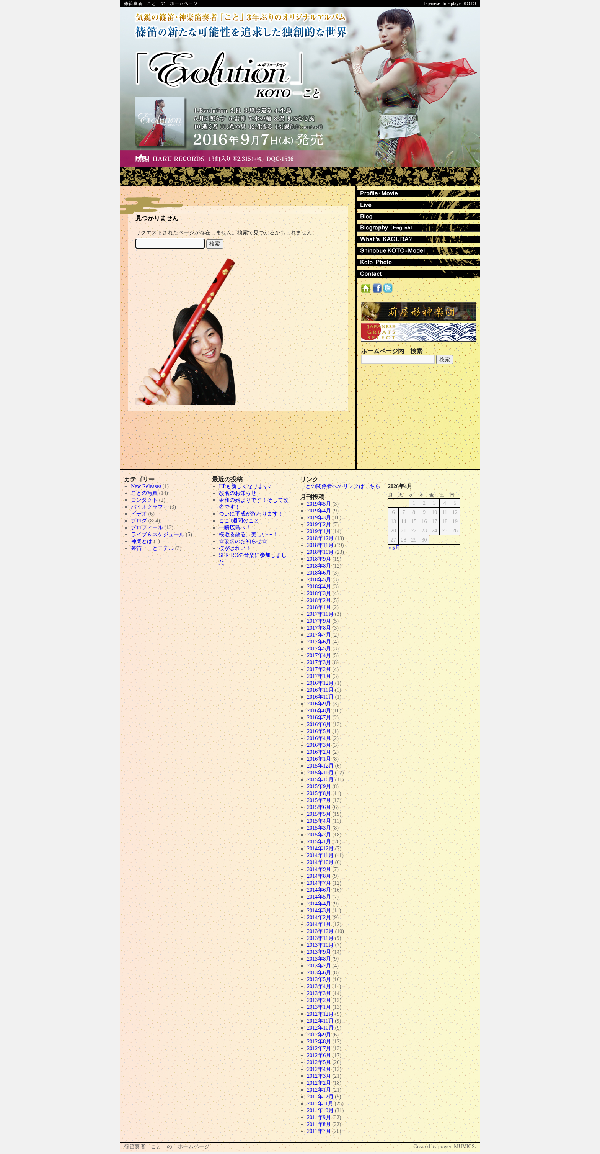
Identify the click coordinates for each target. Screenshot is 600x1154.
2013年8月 (319, 959)
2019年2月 (319, 524)
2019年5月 (319, 504)
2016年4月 (319, 738)
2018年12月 (320, 538)
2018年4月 (319, 586)
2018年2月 (319, 600)
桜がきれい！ (235, 548)
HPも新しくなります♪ (245, 486)
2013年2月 (319, 1000)
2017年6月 (319, 642)
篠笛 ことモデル (152, 548)
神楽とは (141, 541)
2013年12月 (320, 931)
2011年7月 (319, 1131)
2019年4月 (319, 511)
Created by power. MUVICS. (444, 1146)
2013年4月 (319, 986)
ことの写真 (144, 493)
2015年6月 (319, 807)
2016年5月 (319, 731)
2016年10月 (320, 697)
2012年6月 (319, 1055)
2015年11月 (320, 773)
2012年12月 (320, 1014)
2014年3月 (319, 910)
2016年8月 (319, 711)
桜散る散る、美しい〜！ (248, 534)
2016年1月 (319, 759)
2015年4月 (319, 821)
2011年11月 (320, 1104)
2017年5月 (319, 648)
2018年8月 (319, 566)
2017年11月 (320, 614)
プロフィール (147, 527)
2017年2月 (319, 669)
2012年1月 (319, 1090)
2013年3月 (319, 993)
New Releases (146, 486)
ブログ (139, 521)
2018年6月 (319, 573)
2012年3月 (319, 1076)
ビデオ (139, 514)
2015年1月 (319, 842)
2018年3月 (319, 593)
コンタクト (144, 500)
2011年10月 (320, 1110)
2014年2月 (319, 917)
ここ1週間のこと (239, 521)
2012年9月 (319, 1035)
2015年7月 (319, 800)
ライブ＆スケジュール (157, 534)
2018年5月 (319, 580)
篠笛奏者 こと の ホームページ (160, 3)
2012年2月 (319, 1083)
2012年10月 (320, 1028)
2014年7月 (319, 883)
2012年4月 (319, 1069)
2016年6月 (319, 724)
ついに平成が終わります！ (251, 514)
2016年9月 (319, 704)
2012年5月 (319, 1062)
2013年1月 (319, 1007)
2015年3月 (319, 828)
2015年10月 (320, 779)
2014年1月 (319, 924)
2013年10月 (320, 945)
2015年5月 (319, 814)
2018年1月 (319, 607)
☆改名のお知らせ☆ (243, 541)
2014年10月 (320, 862)
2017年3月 (319, 662)
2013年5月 (319, 979)
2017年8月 (319, 628)
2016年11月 (320, 690)
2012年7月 (319, 1048)
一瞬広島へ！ (235, 527)
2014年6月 (319, 890)
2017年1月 (319, 676)
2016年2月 (319, 752)
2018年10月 (320, 552)
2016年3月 (319, 745)
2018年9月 (319, 559)
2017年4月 (319, 655)
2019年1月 (319, 531)
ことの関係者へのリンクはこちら (340, 486)
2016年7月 (319, 717)
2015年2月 (319, 835)
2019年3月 (319, 518)
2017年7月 (319, 635)
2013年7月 (319, 966)
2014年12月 (320, 848)
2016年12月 (320, 683)
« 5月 (394, 548)
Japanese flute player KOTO (450, 3)
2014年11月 (320, 855)
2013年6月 (319, 973)
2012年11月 (320, 1021)
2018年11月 (320, 545)
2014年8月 (319, 876)
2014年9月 (319, 869)
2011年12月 (320, 1097)
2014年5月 (319, 897)
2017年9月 (319, 621)
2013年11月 (320, 938)
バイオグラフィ (149, 507)
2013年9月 (319, 952)
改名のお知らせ (237, 493)
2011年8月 (319, 1124)
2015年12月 (320, 766)
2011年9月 (319, 1117)
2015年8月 (319, 793)
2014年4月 (319, 904)
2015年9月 (319, 786)
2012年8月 (319, 1041)
